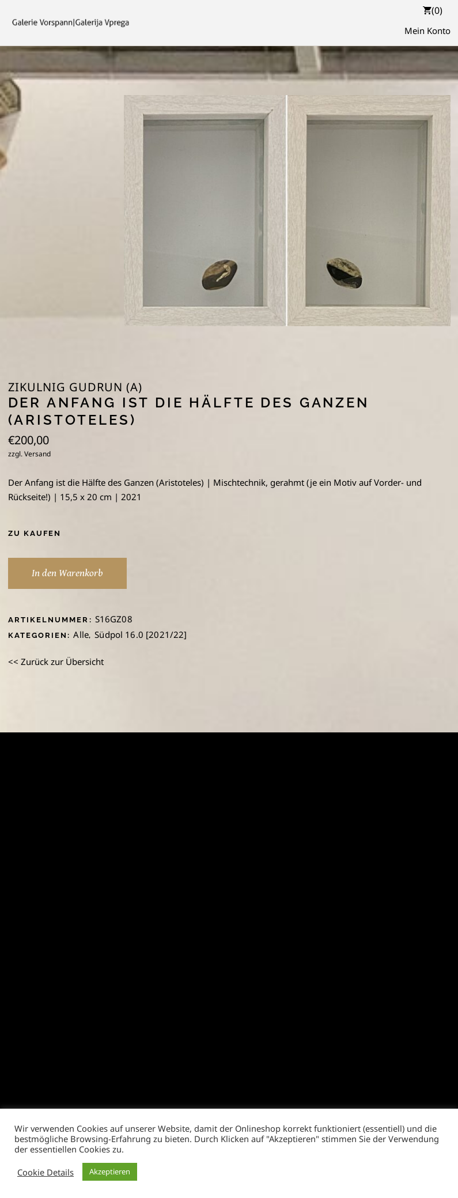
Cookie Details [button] (45, 1172)
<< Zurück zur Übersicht (56, 661)
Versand (37, 454)
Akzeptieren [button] (109, 1171)
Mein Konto (427, 30)
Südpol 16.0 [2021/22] (140, 634)
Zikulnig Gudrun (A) (75, 387)
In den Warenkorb (67, 573)
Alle (81, 634)
